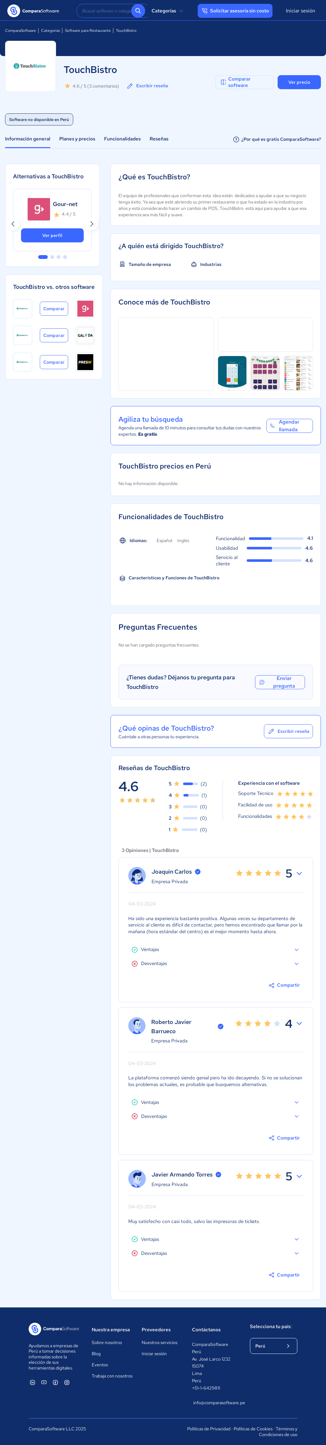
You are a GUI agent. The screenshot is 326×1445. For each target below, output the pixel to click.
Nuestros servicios (159, 1342)
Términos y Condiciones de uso (278, 1431)
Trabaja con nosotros (112, 1376)
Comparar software (235, 82)
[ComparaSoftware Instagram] (67, 1382)
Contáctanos (206, 1330)
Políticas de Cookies (253, 1429)
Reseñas (159, 139)
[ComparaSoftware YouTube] (44, 1382)
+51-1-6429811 (206, 1388)
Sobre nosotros (107, 1342)
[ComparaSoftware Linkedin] (32, 1382)
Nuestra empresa (111, 1330)
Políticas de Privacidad (208, 1429)
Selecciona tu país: (271, 1326)
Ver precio (299, 82)
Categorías (168, 11)
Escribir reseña (147, 86)
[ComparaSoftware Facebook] (55, 1382)
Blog (96, 1353)
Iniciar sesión (300, 10)
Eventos (100, 1365)
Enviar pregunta (277, 682)
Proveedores (156, 1330)
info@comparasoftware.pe (215, 1403)
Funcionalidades (122, 139)
